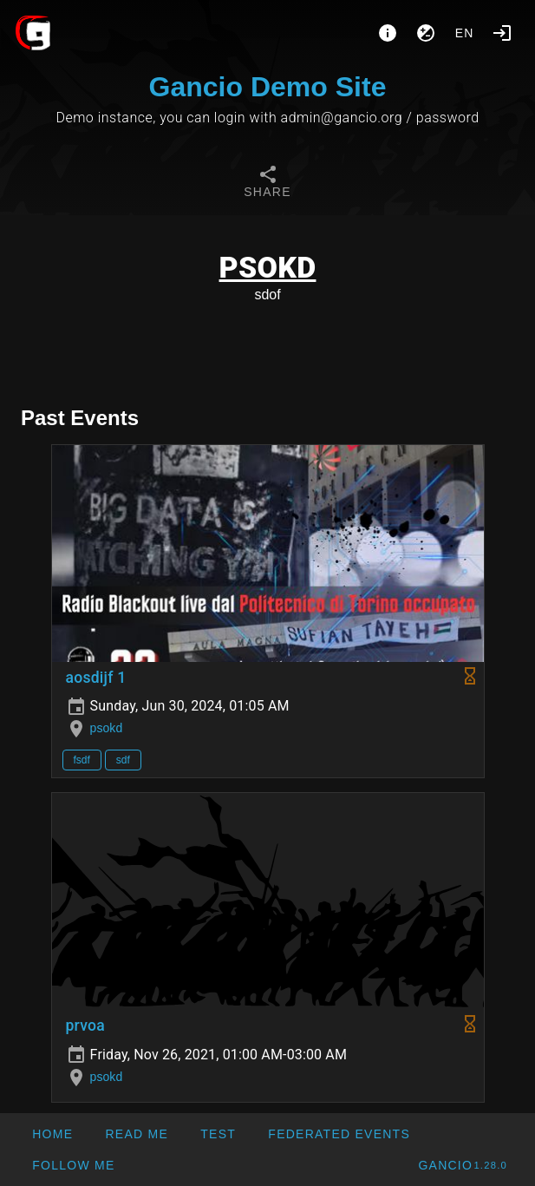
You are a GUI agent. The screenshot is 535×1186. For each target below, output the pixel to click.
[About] (388, 33)
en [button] (464, 33)
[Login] (502, 33)
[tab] (268, 184)
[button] (338, 1134)
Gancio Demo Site (268, 86)
